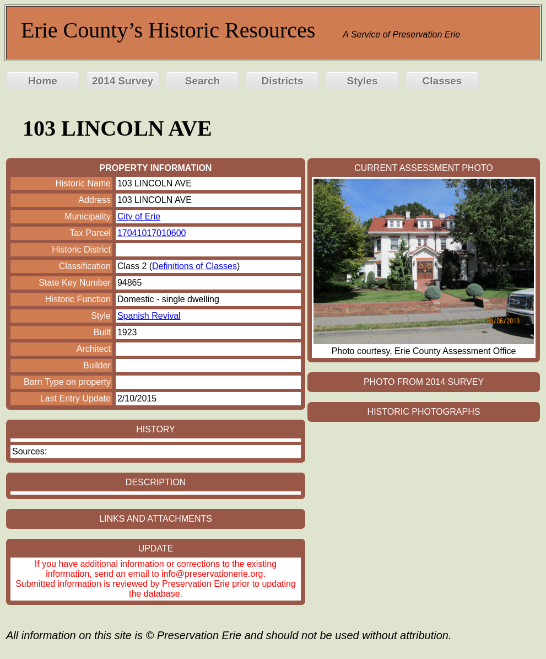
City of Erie (138, 216)
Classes (442, 81)
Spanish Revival (149, 315)
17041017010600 (151, 233)
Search (202, 81)
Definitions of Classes (194, 266)
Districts (282, 81)
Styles (362, 81)
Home (42, 81)
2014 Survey (122, 81)
